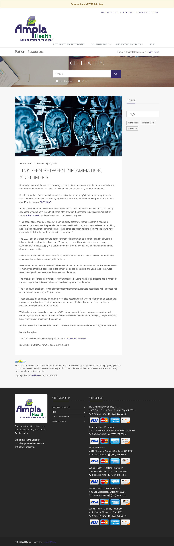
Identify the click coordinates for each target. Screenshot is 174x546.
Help (117, 12)
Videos (83, 81)
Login (155, 12)
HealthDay (35, 375)
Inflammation (148, 123)
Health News (64, 81)
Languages (106, 12)
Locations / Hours (60, 416)
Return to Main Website (68, 44)
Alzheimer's (133, 123)
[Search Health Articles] (82, 73)
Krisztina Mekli (33, 215)
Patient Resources (128, 44)
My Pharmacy (100, 44)
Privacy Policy (59, 421)
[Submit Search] (116, 74)
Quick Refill (127, 12)
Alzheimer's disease (76, 338)
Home (120, 52)
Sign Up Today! (143, 12)
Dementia (132, 128)
